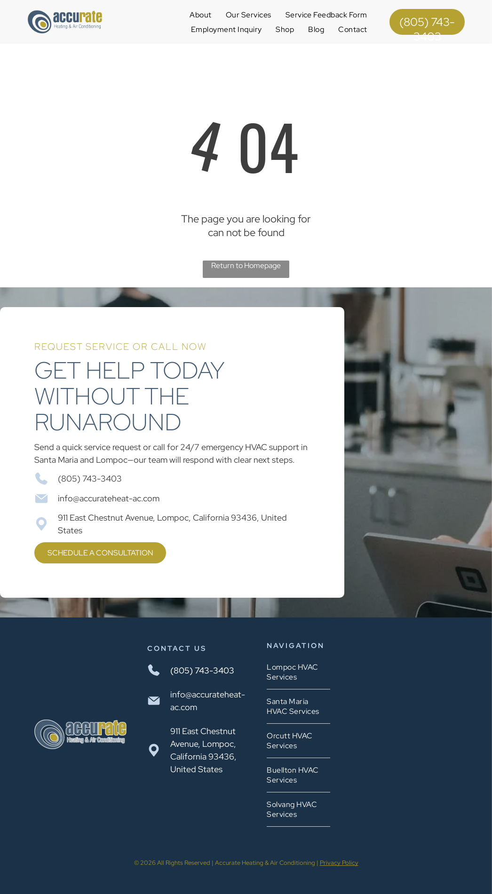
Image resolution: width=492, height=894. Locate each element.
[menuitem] (200, 15)
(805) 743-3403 (90, 478)
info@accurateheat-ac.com (108, 498)
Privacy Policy (339, 863)
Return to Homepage (246, 265)
